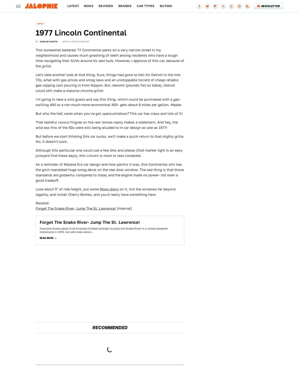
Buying (166, 6)
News (88, 6)
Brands (125, 6)
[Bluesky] (207, 6)
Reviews (106, 6)
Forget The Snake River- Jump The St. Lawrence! (76, 208)
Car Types (146, 6)
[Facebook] (199, 6)
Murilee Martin (49, 41)
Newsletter (268, 6)
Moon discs (109, 189)
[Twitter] (223, 6)
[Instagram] (239, 6)
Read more (47, 238)
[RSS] (247, 6)
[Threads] (231, 6)
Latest (73, 6)
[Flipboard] (215, 6)
